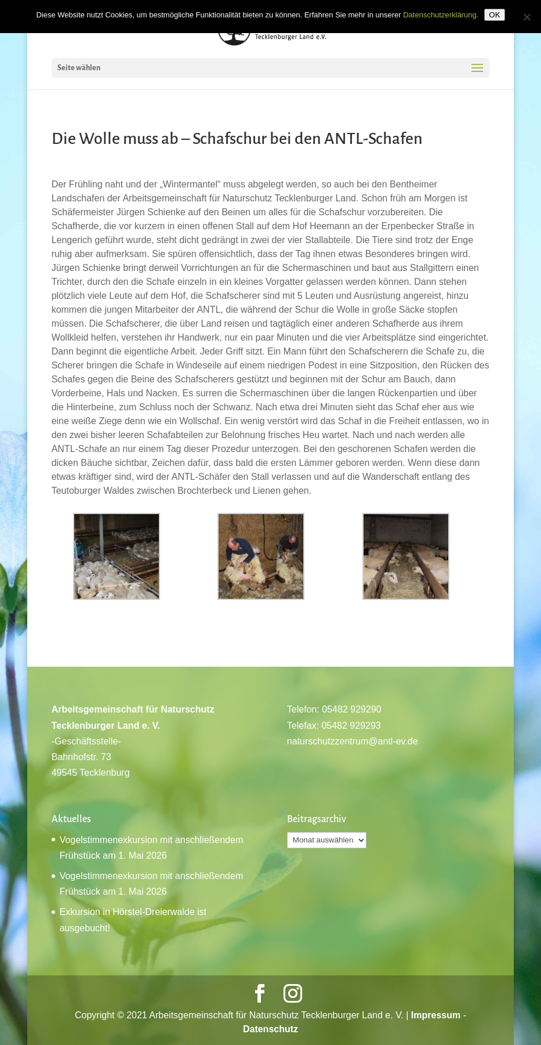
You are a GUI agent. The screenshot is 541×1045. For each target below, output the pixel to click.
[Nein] (526, 17)
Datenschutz (270, 1029)
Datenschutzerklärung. (440, 14)
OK (494, 14)
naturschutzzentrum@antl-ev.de (352, 741)
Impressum (435, 1015)
